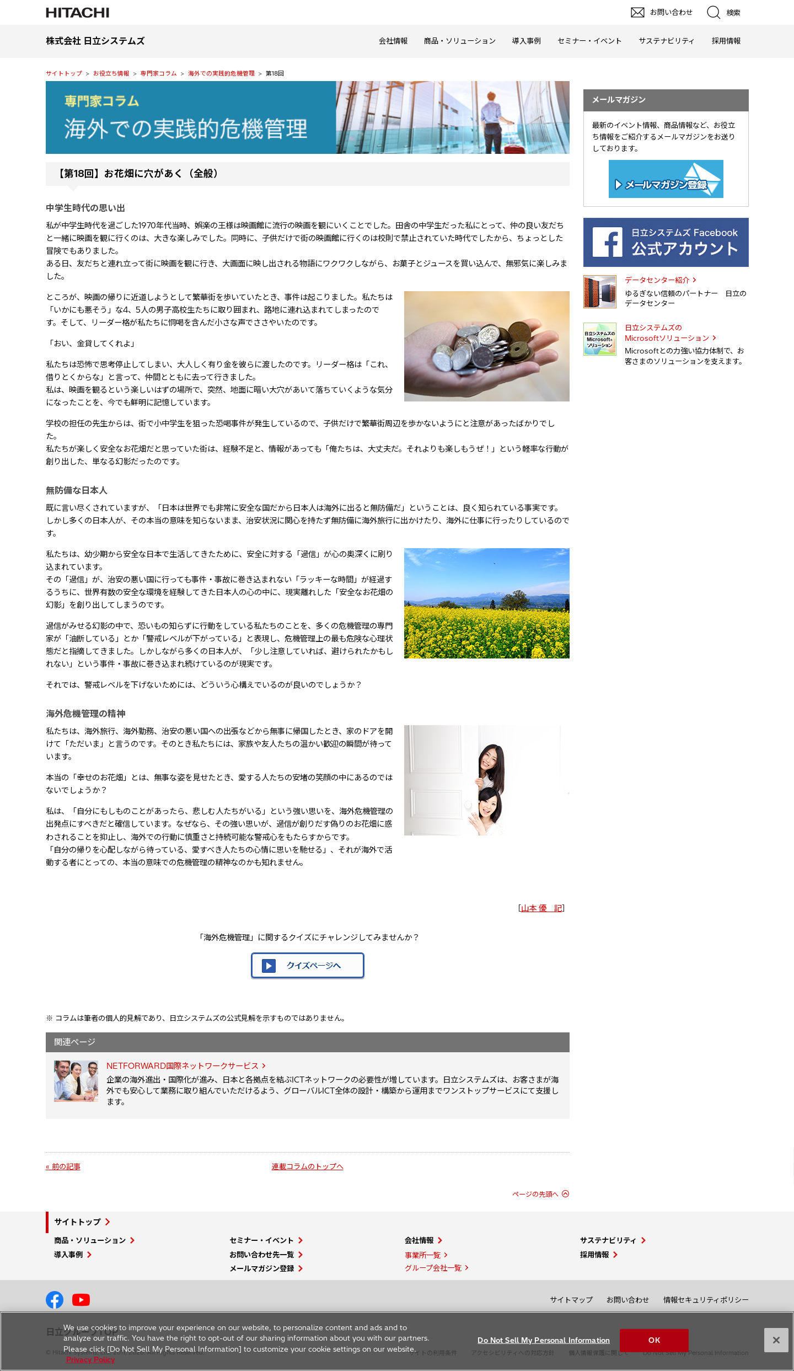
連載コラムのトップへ (308, 1166)
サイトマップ (571, 1299)
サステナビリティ (667, 40)
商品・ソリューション (460, 40)
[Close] (776, 1340)
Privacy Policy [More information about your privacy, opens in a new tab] (90, 1359)
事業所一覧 (423, 1255)
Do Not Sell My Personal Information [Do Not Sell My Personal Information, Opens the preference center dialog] (544, 1340)
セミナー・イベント (589, 40)
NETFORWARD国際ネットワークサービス (182, 1066)
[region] (397, 1341)
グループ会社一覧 (433, 1267)
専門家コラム (159, 73)
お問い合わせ (628, 1299)
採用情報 (726, 40)
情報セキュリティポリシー (706, 1299)
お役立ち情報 (111, 73)
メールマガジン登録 (261, 1268)
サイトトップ (64, 73)
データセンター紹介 (657, 280)
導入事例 (526, 40)
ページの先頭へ (535, 1194)
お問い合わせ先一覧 (261, 1254)
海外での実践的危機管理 (221, 73)
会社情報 (393, 40)
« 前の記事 (63, 1166)
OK (653, 1340)
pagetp (780, 1162)
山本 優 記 (541, 908)
